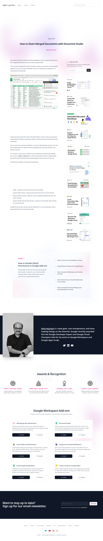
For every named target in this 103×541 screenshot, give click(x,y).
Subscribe (93, 503)
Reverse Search (62, 525)
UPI (54, 525)
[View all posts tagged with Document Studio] (51, 50)
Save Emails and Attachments (26, 444)
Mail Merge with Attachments (26, 423)
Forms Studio (40, 525)
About (19, 5)
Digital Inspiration (50, 535)
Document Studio (65, 423)
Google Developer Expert (60, 334)
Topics (26, 5)
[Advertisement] (51, 20)
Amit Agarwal (47, 328)
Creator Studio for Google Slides (69, 466)
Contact (33, 5)
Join (89, 70)
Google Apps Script (50, 340)
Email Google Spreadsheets (25, 466)
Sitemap (76, 525)
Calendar (48, 525)
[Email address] (76, 70)
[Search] (87, 5)
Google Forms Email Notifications (70, 444)
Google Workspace (79, 337)
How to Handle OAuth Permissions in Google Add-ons (32, 264)
